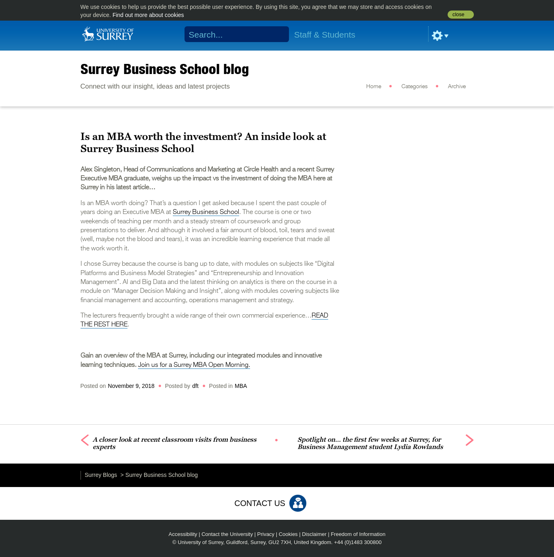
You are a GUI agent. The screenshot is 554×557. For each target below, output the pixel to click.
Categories (414, 86)
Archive (457, 86)
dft (195, 386)
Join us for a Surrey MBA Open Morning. (194, 365)
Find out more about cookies (148, 15)
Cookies (288, 534)
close (458, 14)
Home (373, 86)
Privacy (266, 534)
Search (277, 34)
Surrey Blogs (101, 475)
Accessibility (183, 534)
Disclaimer (314, 534)
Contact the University (227, 534)
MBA (241, 386)
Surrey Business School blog (165, 68)
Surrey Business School (206, 212)
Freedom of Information (358, 534)
